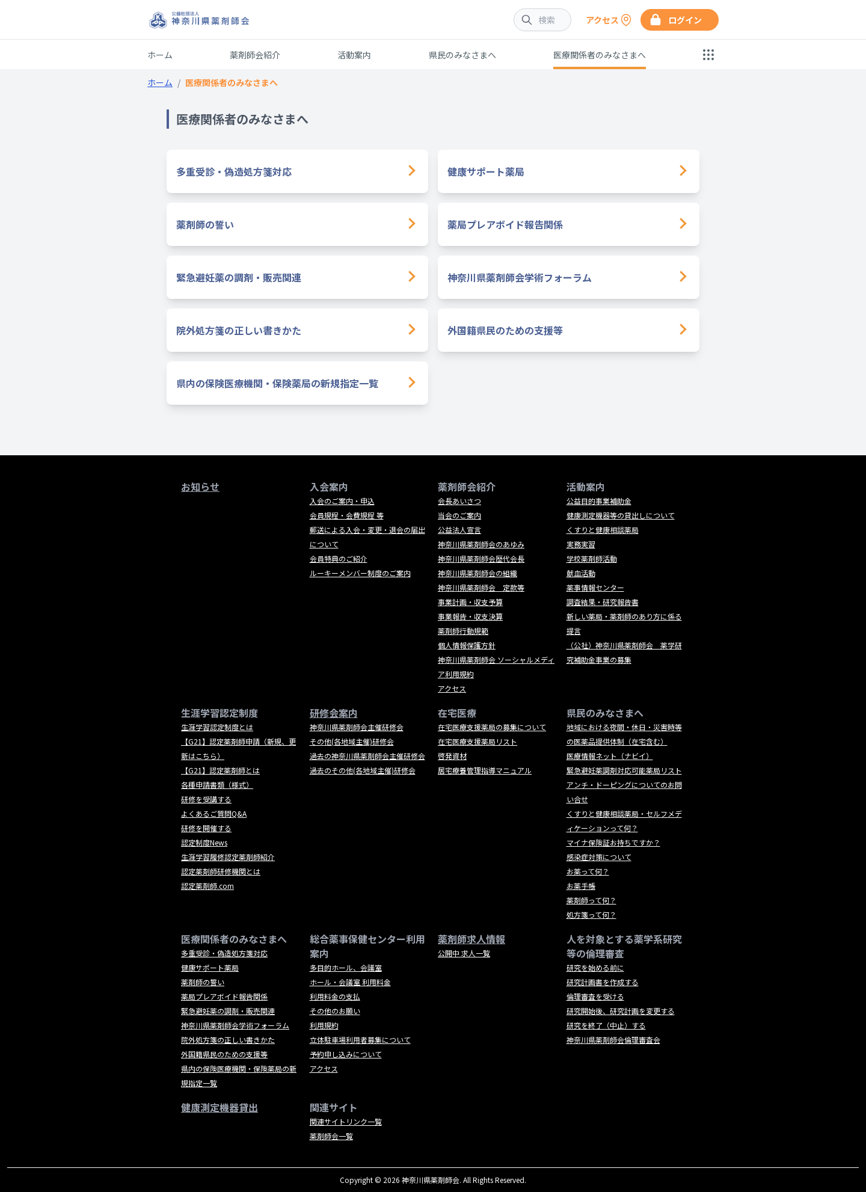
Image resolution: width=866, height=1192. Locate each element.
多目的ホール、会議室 (346, 967)
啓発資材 (452, 756)
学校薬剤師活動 (592, 558)
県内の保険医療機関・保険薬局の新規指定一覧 (277, 383)
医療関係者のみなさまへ (599, 55)
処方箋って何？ (591, 914)
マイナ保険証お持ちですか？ (613, 842)
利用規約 (324, 1025)
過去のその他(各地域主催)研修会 (363, 770)
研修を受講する (206, 799)
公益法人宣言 (459, 529)
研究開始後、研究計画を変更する (621, 1011)
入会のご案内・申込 (342, 501)
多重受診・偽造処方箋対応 (234, 171)
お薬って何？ (588, 871)
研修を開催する (206, 828)
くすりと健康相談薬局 (603, 529)
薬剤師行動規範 (463, 630)
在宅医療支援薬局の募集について (492, 727)
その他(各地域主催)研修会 (352, 741)
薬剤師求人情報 (471, 939)
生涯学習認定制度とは (217, 727)
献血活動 (581, 573)
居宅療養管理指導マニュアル (485, 770)
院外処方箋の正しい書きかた (238, 330)
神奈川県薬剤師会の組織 (477, 573)
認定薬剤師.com (207, 885)
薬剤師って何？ (591, 900)
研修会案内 (334, 712)
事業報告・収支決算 (470, 616)
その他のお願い (335, 1011)
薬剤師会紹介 (255, 55)
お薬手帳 (581, 885)
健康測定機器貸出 (219, 1107)
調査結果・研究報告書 (603, 602)
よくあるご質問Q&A (214, 813)
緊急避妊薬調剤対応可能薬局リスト (624, 770)
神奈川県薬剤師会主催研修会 (357, 727)
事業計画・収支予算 (470, 602)
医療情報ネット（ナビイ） (610, 756)
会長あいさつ (459, 501)
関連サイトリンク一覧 (346, 1121)
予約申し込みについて (346, 1054)
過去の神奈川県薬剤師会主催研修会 (367, 756)
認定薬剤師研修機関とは (220, 871)
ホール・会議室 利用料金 (350, 982)
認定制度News (204, 842)
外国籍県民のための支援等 (505, 330)
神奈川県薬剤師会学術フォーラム (519, 277)
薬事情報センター (595, 587)
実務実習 (581, 544)
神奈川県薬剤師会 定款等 (481, 587)
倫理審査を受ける (595, 996)
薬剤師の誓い (205, 224)
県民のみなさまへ (462, 55)
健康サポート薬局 (485, 171)
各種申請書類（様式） (217, 784)
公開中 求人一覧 (464, 953)
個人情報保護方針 (467, 645)
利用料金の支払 (335, 996)
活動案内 (354, 55)
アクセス (452, 688)
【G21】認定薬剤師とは (220, 770)
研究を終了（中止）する (606, 1025)
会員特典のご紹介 (338, 558)
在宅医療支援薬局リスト (477, 741)
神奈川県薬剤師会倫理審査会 (613, 1039)
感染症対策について (599, 857)
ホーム (160, 55)
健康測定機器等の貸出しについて (621, 515)
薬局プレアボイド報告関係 (505, 224)
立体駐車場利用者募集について (360, 1039)
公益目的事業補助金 (599, 501)
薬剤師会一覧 (331, 1136)
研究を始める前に (595, 967)
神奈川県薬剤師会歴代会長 (481, 558)
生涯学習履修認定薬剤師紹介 (228, 857)
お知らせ (200, 486)
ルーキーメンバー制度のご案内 (360, 573)
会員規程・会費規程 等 (347, 515)
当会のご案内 (459, 515)
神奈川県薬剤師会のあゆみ (481, 544)
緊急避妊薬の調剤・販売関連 (238, 277)
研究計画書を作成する (603, 982)
